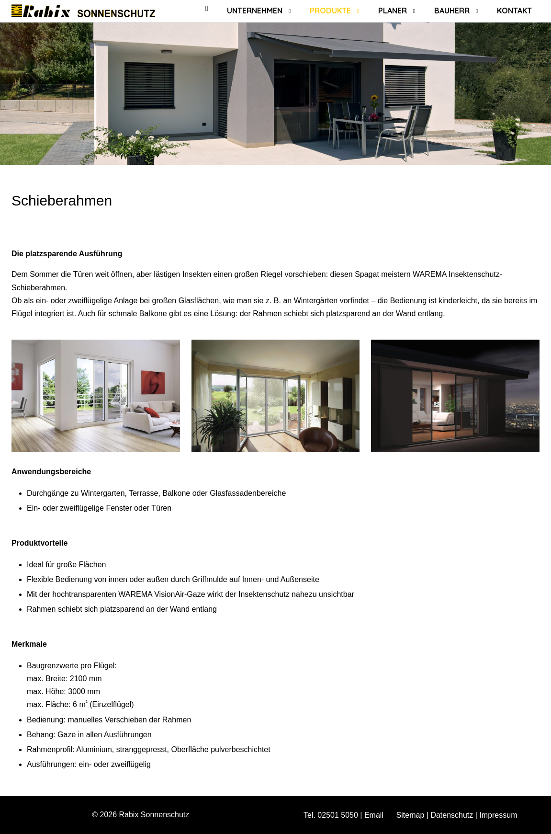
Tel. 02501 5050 (331, 815)
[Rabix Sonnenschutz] (83, 10)
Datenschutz (451, 815)
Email (373, 815)
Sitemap (410, 815)
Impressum (498, 815)
